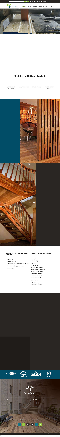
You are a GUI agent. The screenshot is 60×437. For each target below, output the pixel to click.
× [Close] (0, 435)
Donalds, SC (23, 419)
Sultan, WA (48, 419)
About (35, 1)
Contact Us (39, 1)
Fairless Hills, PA (36, 419)
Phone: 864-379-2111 (47, 1)
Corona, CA (12, 419)
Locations (51, 6)
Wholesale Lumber (32, 6)
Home (31, 1)
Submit (51, 413)
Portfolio (40, 6)
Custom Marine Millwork (49, 87)
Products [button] (24, 6)
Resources (45, 6)
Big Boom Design (46, 433)
